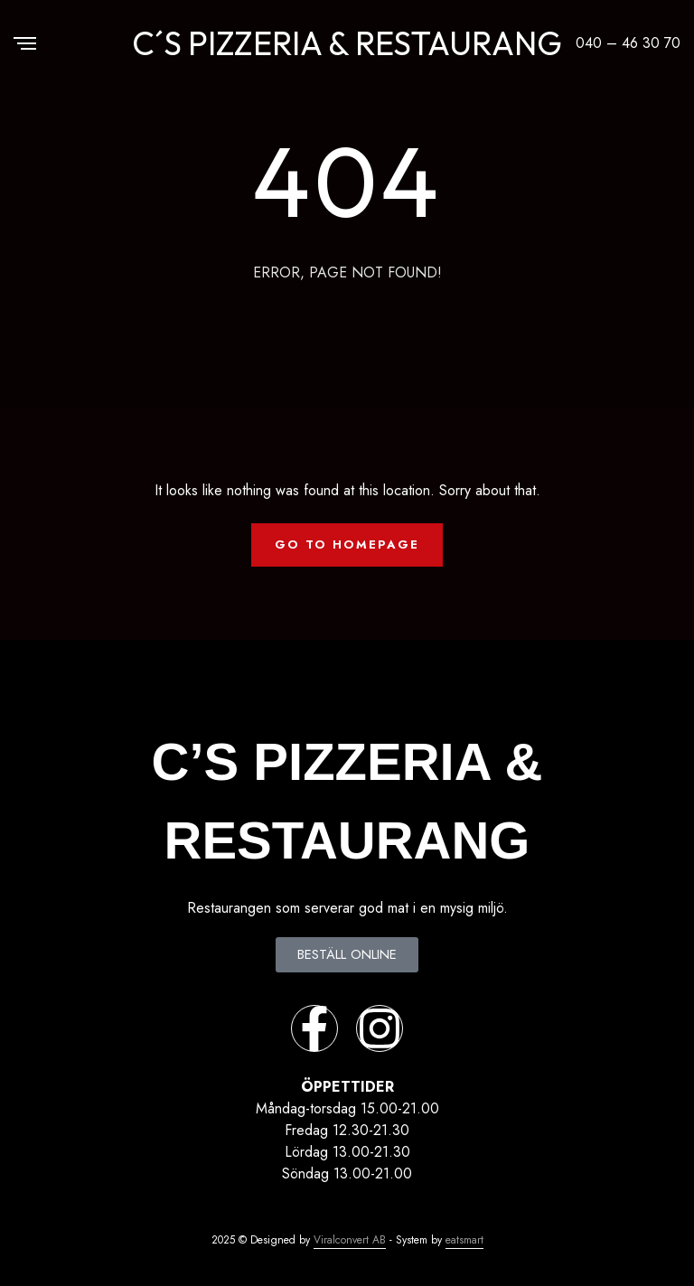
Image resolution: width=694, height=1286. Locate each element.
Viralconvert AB (350, 1240)
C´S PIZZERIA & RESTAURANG (347, 43)
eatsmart (464, 1240)
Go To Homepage (346, 544)
